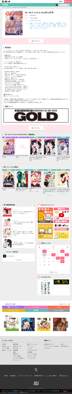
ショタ (38, 24)
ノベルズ (58, 307)
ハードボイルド (61, 26)
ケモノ (64, 23)
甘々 (65, 24)
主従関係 (58, 23)
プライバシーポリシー (12, 392)
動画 (14, 352)
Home (3, 7)
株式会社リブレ (48, 344)
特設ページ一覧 (6, 350)
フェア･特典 (5, 348)
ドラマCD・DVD (13, 310)
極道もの (52, 23)
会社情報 (16, 376)
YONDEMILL (64, 346)
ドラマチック (40, 26)
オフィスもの (37, 23)
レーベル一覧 (31, 358)
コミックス (36, 307)
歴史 (31, 28)
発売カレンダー (54, 272)
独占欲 (54, 24)
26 (62, 262)
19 (62, 258)
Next (67, 247)
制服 (31, 23)
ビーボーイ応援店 (18, 358)
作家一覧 (15, 354)
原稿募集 (15, 350)
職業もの (45, 23)
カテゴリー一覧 (65, 304)
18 (58, 258)
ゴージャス (48, 26)
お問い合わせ (35, 377)
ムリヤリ (48, 24)
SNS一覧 (19, 260)
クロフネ (46, 348)
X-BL (61, 344)
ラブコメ (32, 26)
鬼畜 (43, 24)
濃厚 (54, 26)
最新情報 (15, 344)
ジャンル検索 (17, 356)
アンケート (37, 41)
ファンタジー (44, 28)
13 (67, 255)
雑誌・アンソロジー (13, 307)
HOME (4, 344)
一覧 (33, 205)
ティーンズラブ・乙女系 (51, 346)
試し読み (49, 195)
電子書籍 (8, 7)
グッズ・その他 (58, 310)
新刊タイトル (6, 346)
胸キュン (60, 24)
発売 (60, 1)
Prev (39, 247)
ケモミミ (32, 24)
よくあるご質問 (58, 376)
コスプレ (36, 28)
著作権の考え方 (45, 376)
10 (53, 255)
